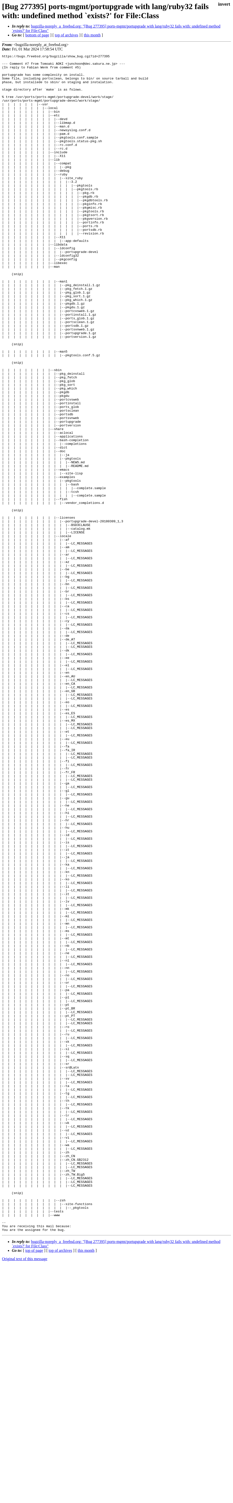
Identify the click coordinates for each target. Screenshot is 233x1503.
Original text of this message (24, 1494)
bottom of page (37, 35)
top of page (34, 1486)
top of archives (66, 35)
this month (92, 35)
